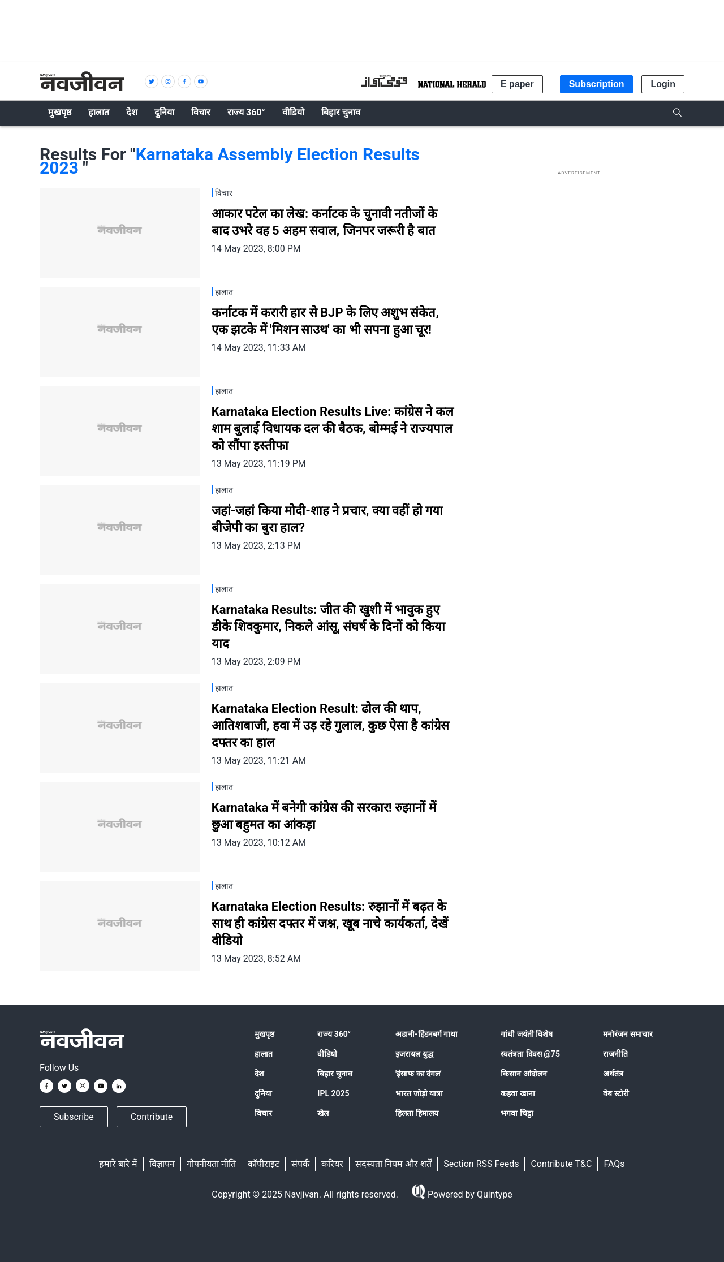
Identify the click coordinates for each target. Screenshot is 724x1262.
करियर (332, 1163)
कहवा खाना (518, 1093)
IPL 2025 (333, 1093)
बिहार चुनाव (334, 1073)
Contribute (152, 1117)
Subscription (596, 84)
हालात (264, 1053)
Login (662, 84)
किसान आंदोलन (523, 1073)
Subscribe (74, 1117)
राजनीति (615, 1053)
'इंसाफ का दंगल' (418, 1073)
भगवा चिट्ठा (517, 1113)
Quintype (493, 1194)
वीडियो (327, 1053)
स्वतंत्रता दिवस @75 (530, 1053)
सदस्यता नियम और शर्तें (393, 1163)
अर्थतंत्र (613, 1073)
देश (259, 1073)
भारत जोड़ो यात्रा (419, 1093)
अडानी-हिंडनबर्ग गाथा (426, 1034)
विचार (263, 1113)
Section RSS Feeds (481, 1163)
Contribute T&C (561, 1163)
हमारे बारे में (118, 1163)
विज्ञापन (162, 1163)
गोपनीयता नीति (211, 1163)
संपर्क (300, 1163)
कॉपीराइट (263, 1163)
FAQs (614, 1163)
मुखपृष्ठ (264, 1034)
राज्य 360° (334, 1034)
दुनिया (263, 1093)
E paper (517, 84)
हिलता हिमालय (416, 1113)
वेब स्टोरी (615, 1093)
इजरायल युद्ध (414, 1053)
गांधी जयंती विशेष (527, 1034)
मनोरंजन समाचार (627, 1034)
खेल (323, 1113)
